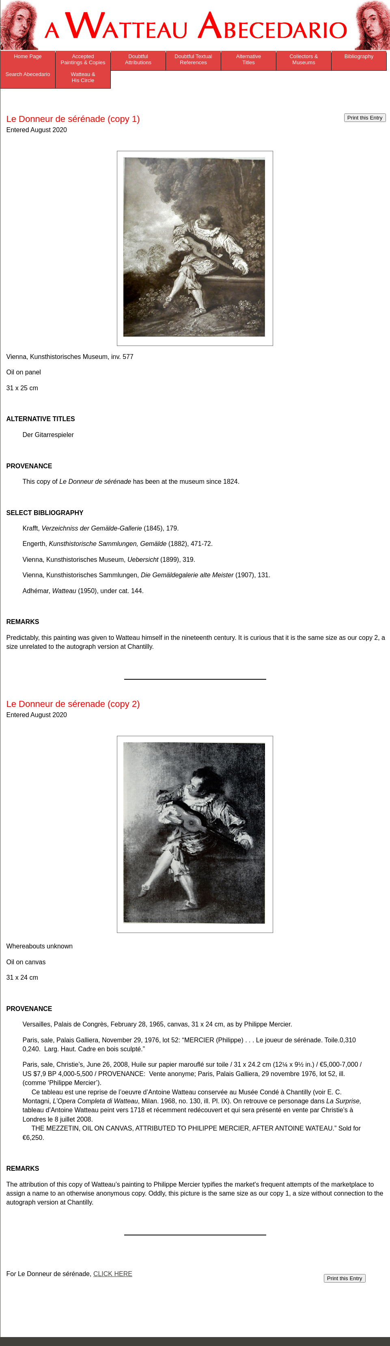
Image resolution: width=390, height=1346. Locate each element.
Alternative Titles (248, 59)
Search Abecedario (28, 74)
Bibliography (359, 56)
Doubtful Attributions (138, 59)
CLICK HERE (112, 1273)
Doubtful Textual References (193, 59)
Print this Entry (365, 118)
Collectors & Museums (303, 59)
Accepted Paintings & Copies (83, 59)
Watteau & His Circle (83, 77)
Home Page (28, 56)
